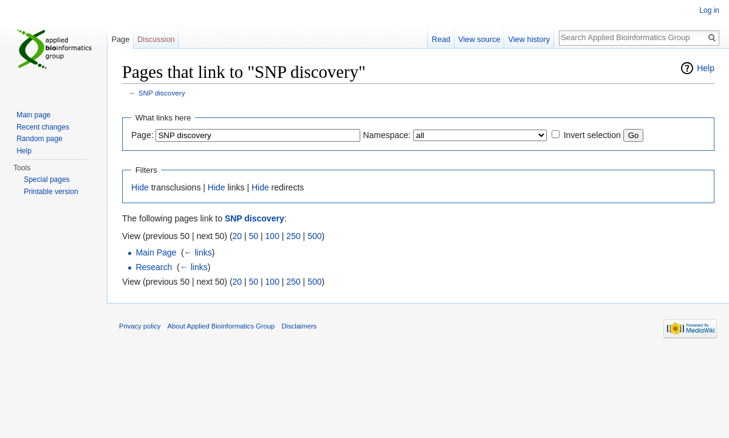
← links (198, 252)
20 (237, 236)
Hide (140, 187)
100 (272, 236)
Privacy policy (139, 326)
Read (441, 39)
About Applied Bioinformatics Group (221, 326)
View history (529, 39)
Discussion (156, 39)
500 (314, 236)
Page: (142, 135)
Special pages (46, 179)
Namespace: (387, 135)
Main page (33, 115)
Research (153, 267)
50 (254, 236)
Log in (709, 10)
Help (705, 68)
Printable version (51, 191)
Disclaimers (299, 326)
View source (479, 39)
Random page (39, 138)
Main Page (155, 252)
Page (120, 39)
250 (293, 236)
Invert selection (592, 135)
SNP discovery (162, 93)
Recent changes (42, 127)
